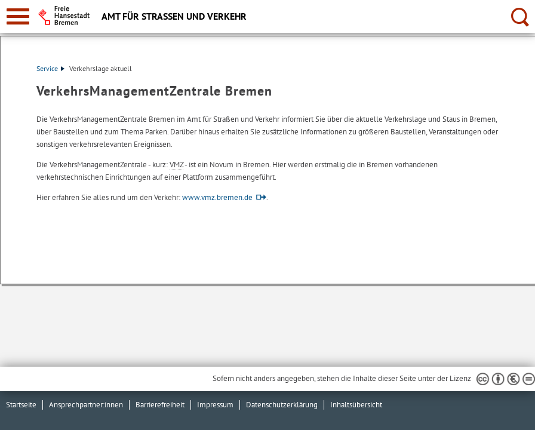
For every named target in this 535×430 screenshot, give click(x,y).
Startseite (21, 405)
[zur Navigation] (18, 16)
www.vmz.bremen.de (217, 197)
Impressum (215, 405)
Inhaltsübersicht (356, 405)
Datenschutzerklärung (282, 405)
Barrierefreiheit (160, 405)
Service (50, 68)
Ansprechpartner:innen (86, 405)
